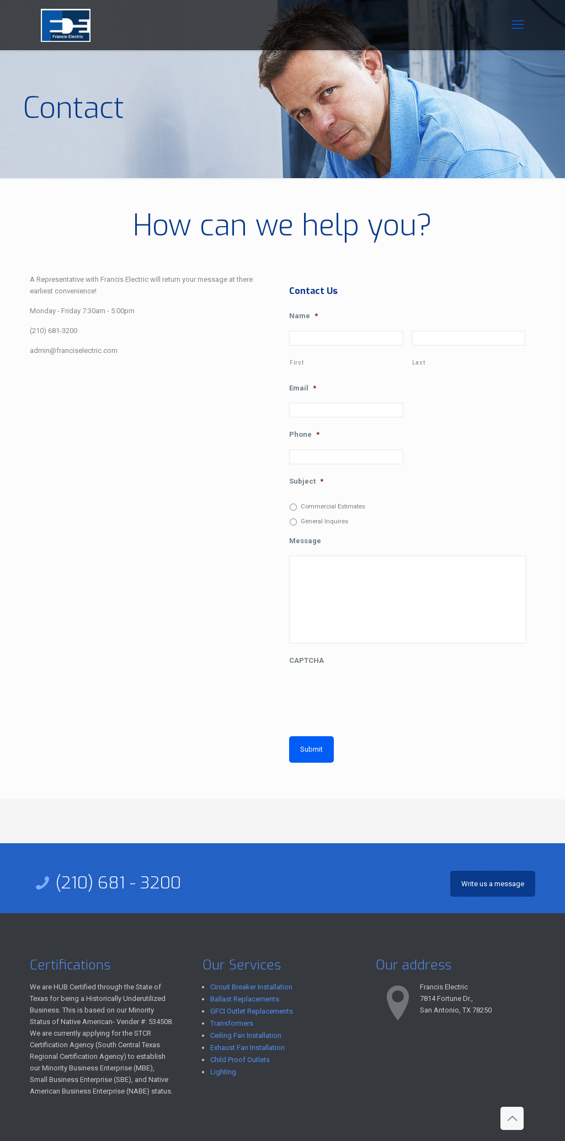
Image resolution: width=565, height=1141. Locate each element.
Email (302, 388)
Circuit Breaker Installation (251, 987)
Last (418, 362)
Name (303, 316)
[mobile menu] (517, 24)
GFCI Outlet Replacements (251, 1011)
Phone (304, 434)
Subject (306, 481)
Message (305, 541)
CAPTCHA (306, 660)
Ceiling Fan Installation (245, 1035)
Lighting (223, 1072)
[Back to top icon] (512, 1118)
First (296, 362)
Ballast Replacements (244, 999)
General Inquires (324, 521)
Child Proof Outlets (240, 1060)
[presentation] (373, 697)
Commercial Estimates (333, 506)
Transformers (231, 1023)
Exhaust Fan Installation (247, 1047)
